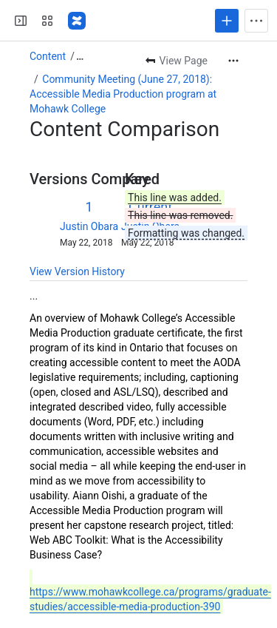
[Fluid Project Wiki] (77, 21)
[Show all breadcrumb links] (79, 56)
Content (48, 56)
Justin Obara (89, 226)
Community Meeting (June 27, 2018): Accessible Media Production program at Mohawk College (123, 94)
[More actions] (233, 61)
